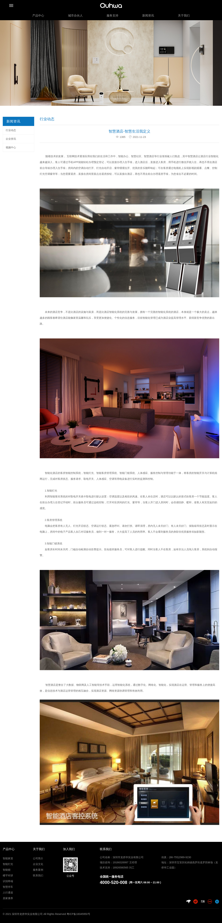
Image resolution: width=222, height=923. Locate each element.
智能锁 (6, 869)
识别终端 (8, 881)
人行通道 (8, 892)
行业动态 (11, 130)
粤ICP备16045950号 (78, 914)
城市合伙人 (75, 15)
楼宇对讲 (8, 875)
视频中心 (11, 147)
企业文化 (38, 864)
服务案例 (38, 869)
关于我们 (184, 15)
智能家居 (8, 858)
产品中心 (38, 15)
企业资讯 (11, 138)
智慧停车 (8, 886)
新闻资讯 (148, 15)
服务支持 (112, 15)
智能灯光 (8, 864)
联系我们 (38, 875)
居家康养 (8, 898)
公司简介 (38, 858)
